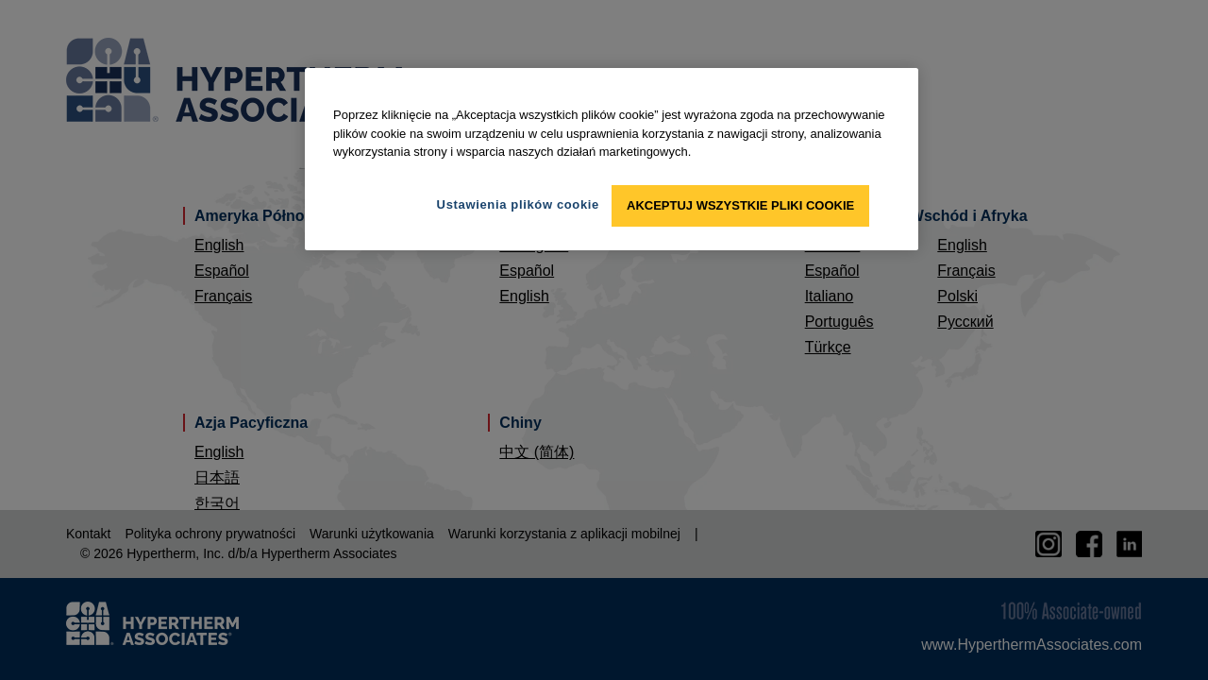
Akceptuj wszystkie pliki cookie (740, 205)
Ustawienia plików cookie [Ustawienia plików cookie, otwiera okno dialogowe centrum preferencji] (518, 204)
